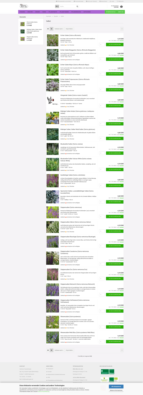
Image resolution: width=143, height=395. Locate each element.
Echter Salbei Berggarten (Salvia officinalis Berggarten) (78, 50)
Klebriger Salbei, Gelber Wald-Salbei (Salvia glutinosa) (77, 129)
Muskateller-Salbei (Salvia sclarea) (71, 144)
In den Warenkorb (115, 44)
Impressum (50, 368)
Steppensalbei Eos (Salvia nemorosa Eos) (73, 269)
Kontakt (50, 371)
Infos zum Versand (91, 1)
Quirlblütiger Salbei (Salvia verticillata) (72, 175)
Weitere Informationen (116, 390)
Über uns (120, 12)
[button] (103, 1)
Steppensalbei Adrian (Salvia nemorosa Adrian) (75, 222)
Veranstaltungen (78, 1)
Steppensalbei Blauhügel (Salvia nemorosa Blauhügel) (77, 237)
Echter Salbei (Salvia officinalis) (70, 35)
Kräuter (30, 12)
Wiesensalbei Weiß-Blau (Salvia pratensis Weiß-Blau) (77, 332)
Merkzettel (120, 1)
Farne (44, 12)
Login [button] (112, 1)
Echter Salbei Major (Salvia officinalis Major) (74, 65)
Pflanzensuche (76, 12)
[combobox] (59, 29)
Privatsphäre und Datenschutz (55, 380)
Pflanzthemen (64, 12)
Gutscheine (87, 12)
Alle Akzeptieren (116, 386)
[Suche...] (57, 6)
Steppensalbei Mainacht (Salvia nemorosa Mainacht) (77, 284)
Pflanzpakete (53, 12)
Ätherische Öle (110, 12)
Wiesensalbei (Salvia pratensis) (70, 316)
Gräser (37, 12)
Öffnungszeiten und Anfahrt (63, 1)
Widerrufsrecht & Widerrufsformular (56, 374)
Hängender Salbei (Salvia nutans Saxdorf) (74, 95)
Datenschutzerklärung (43, 391)
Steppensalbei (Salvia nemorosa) (71, 207)
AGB (49, 377)
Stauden (22, 12)
